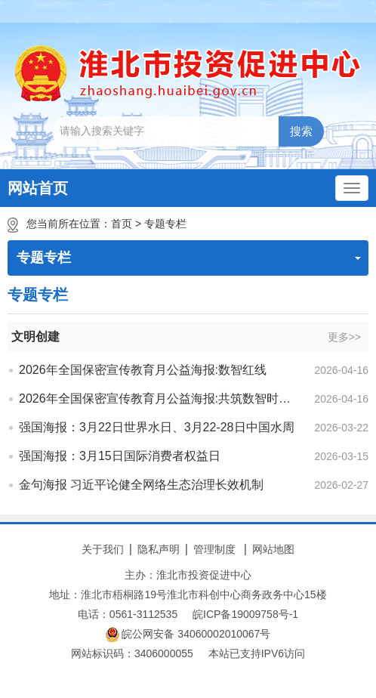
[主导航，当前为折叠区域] (351, 188)
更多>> (344, 337)
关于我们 (103, 549)
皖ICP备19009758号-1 (245, 614)
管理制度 (214, 549)
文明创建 (35, 336)
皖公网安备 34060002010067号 (188, 634)
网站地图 (273, 549)
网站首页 (38, 188)
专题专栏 (165, 224)
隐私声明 (158, 549)
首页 (121, 224)
